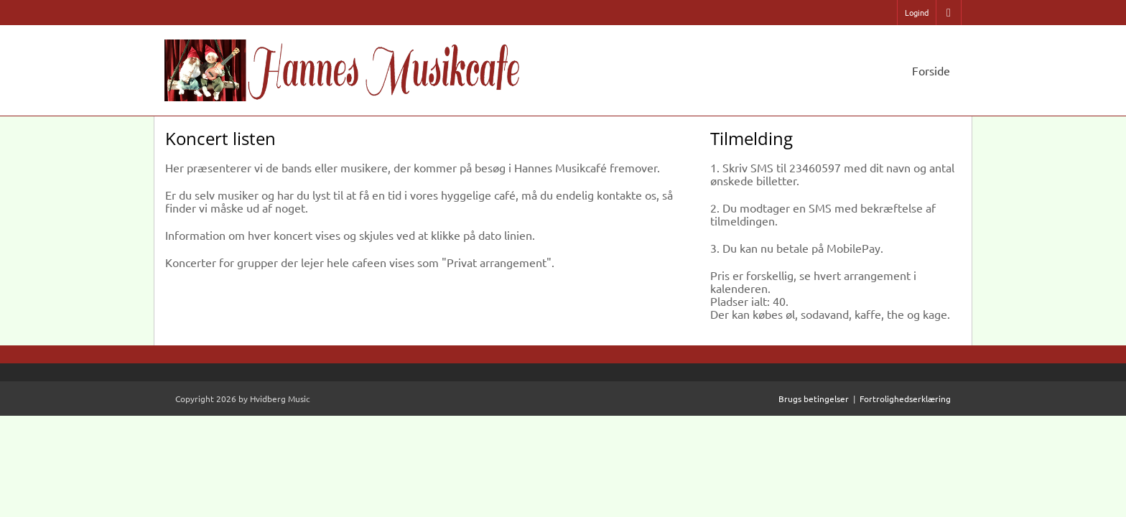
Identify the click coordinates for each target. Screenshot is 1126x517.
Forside (931, 70)
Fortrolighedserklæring (905, 398)
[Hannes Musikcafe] (344, 68)
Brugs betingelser (813, 398)
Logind (917, 12)
